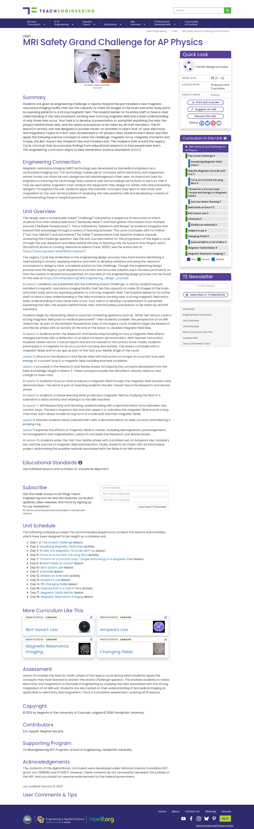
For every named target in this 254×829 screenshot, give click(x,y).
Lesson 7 (32, 405)
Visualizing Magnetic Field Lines (206, 163)
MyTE (225, 818)
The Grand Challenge (201, 155)
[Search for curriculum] (227, 10)
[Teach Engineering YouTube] (182, 818)
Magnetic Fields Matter (202, 247)
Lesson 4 (29, 367)
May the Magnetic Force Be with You (206, 172)
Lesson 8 (29, 420)
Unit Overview (191, 320)
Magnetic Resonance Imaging (206, 253)
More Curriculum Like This (198, 332)
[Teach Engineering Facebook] (190, 818)
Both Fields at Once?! (201, 207)
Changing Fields (198, 236)
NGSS (136, 150)
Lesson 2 (32, 334)
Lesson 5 (32, 381)
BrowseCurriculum (36, 23)
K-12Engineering (63, 23)
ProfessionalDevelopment (164, 23)
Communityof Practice (191, 23)
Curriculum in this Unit (204, 138)
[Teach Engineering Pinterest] (213, 818)
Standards (112, 24)
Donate (226, 811)
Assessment (190, 338)
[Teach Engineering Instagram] (198, 818)
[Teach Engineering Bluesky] (205, 818)
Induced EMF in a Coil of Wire (209, 242)
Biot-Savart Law (198, 213)
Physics (215, 94)
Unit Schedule (191, 326)
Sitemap (210, 811)
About (175, 811)
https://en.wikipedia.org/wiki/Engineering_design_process (86, 278)
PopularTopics (88, 23)
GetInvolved (137, 23)
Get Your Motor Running (206, 201)
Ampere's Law (197, 230)
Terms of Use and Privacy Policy (214, 825)
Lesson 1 (31, 284)
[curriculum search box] (198, 10)
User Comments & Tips (196, 343)
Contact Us (192, 811)
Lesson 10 (32, 440)
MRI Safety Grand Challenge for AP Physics (205, 148)
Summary (188, 309)
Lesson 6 (32, 395)
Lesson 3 (29, 356)
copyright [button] (97, 87)
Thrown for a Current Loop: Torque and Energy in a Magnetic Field (207, 192)
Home (162, 811)
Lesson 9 (29, 430)
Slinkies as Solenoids (204, 224)
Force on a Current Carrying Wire (207, 181)
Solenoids (195, 218)
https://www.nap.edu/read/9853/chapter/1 (54, 251)
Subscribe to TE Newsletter (152, 506)
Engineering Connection (197, 314)
